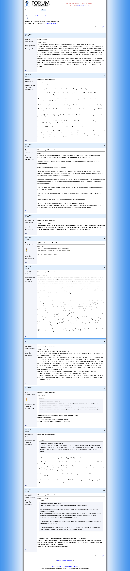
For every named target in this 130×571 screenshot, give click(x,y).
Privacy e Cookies (73, 566)
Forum (41, 16)
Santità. (59, 560)
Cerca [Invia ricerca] (43, 9)
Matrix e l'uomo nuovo (67, 560)
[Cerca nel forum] (32, 10)
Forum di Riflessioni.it (32, 16)
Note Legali (55, 566)
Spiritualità (46, 16)
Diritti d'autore (63, 566)
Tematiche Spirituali (52, 23)
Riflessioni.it (80, 5)
